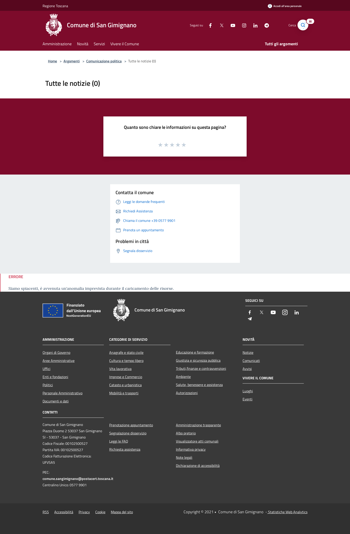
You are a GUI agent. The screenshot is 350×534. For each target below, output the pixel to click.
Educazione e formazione (195, 352)
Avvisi (247, 368)
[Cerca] (302, 25)
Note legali (184, 457)
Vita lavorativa (120, 368)
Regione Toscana (55, 6)
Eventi (247, 399)
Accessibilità (63, 512)
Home (52, 61)
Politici (48, 385)
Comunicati (251, 360)
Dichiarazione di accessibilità (198, 465)
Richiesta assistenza (124, 449)
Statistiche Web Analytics (287, 512)
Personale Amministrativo (62, 393)
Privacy (84, 512)
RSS (46, 512)
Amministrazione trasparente (198, 425)
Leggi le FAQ (118, 441)
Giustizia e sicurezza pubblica (198, 360)
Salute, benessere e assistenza (199, 384)
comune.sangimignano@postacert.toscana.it (78, 478)
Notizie (248, 352)
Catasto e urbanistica (125, 385)
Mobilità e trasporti (124, 393)
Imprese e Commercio (125, 376)
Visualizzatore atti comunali (197, 441)
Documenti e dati (56, 401)
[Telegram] (261, 25)
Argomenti (72, 61)
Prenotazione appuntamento (131, 425)
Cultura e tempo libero (126, 360)
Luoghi (248, 391)
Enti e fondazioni (55, 376)
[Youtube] (228, 25)
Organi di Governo (56, 352)
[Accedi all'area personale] (284, 6)
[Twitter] (216, 25)
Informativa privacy (191, 449)
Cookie (100, 512)
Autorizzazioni (187, 392)
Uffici (46, 368)
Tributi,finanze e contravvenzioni (201, 368)
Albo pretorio (186, 433)
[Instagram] (239, 25)
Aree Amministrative (59, 360)
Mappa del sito (122, 512)
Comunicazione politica (104, 61)
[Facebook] (205, 25)
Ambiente (183, 376)
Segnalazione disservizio (127, 433)
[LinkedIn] (250, 25)
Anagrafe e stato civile (126, 352)
